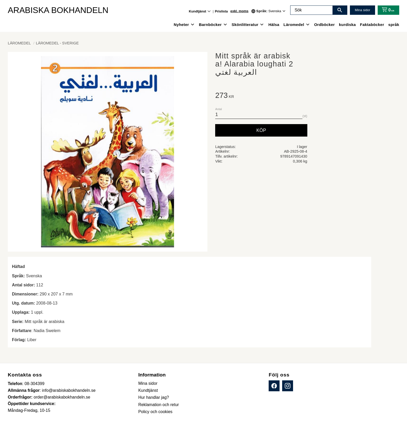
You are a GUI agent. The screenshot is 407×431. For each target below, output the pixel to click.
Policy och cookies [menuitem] (155, 411)
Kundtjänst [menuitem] (197, 11)
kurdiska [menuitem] (347, 24)
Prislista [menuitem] (221, 11)
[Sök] (340, 10)
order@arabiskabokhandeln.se (62, 397)
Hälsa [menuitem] (273, 24)
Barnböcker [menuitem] (210, 24)
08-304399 (35, 383)
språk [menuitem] (393, 24)
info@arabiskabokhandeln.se (69, 390)
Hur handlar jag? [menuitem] (153, 397)
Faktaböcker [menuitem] (372, 24)
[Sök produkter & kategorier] (311, 10)
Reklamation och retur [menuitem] (158, 404)
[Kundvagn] (387, 10)
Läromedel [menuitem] (293, 24)
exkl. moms (239, 11)
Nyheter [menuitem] (181, 24)
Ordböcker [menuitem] (324, 24)
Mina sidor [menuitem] (148, 383)
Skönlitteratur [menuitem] (245, 24)
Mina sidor (362, 10)
